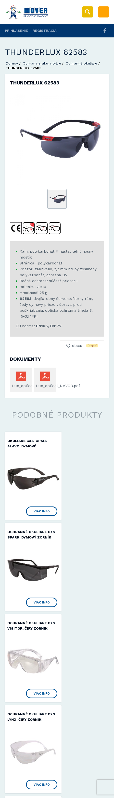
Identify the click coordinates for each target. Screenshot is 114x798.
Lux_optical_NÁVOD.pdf (45, 385)
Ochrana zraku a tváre (42, 63)
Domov (12, 63)
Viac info (36, 505)
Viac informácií (88, 793)
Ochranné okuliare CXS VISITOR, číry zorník (27, 536)
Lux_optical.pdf (21, 385)
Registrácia (45, 31)
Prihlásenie (16, 31)
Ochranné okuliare (81, 63)
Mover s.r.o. (47, 779)
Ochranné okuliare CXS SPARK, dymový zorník (81, 446)
